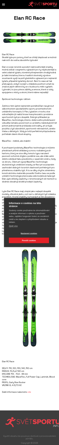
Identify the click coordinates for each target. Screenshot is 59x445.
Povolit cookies (29, 240)
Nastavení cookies (29, 233)
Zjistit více (13, 226)
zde (29, 392)
